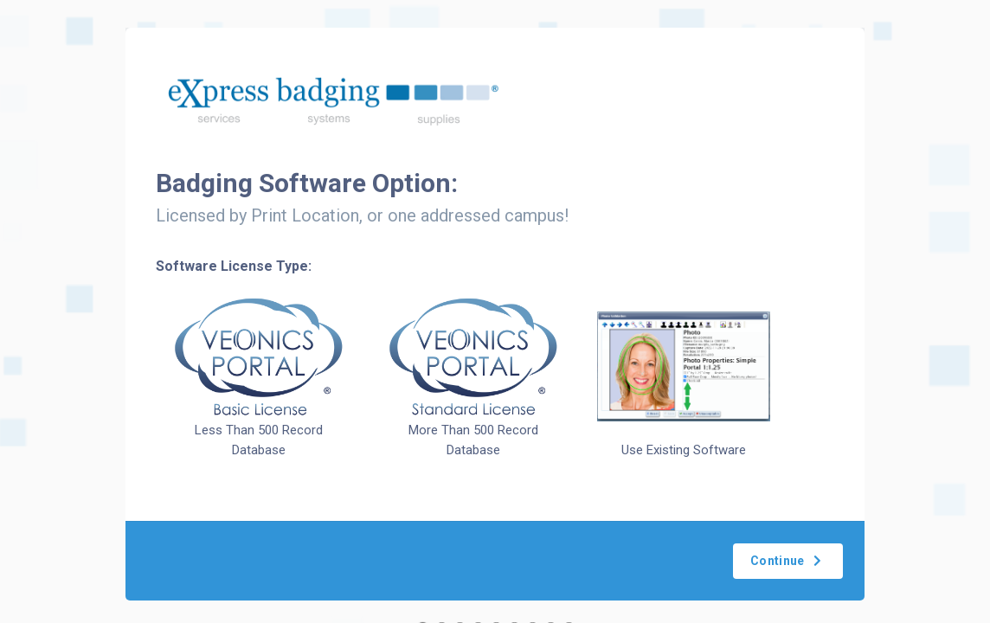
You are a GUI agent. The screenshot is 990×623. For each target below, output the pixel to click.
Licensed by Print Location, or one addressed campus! (362, 215)
